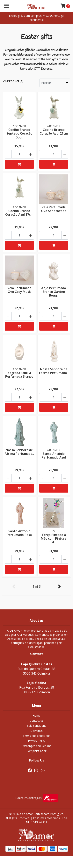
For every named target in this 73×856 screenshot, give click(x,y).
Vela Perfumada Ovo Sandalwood (53, 209)
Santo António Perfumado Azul (54, 456)
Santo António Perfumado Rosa (19, 533)
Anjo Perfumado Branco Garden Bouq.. (53, 292)
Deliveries (36, 731)
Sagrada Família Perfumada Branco (19, 375)
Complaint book (36, 751)
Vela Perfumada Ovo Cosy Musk (19, 290)
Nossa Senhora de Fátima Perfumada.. (53, 371)
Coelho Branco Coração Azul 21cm (54, 132)
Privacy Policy (36, 741)
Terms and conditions (36, 736)
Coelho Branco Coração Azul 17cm (19, 213)
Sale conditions (36, 725)
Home (36, 715)
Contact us (36, 720)
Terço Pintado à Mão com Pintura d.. (53, 538)
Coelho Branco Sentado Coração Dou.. (19, 133)
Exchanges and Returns (36, 746)
